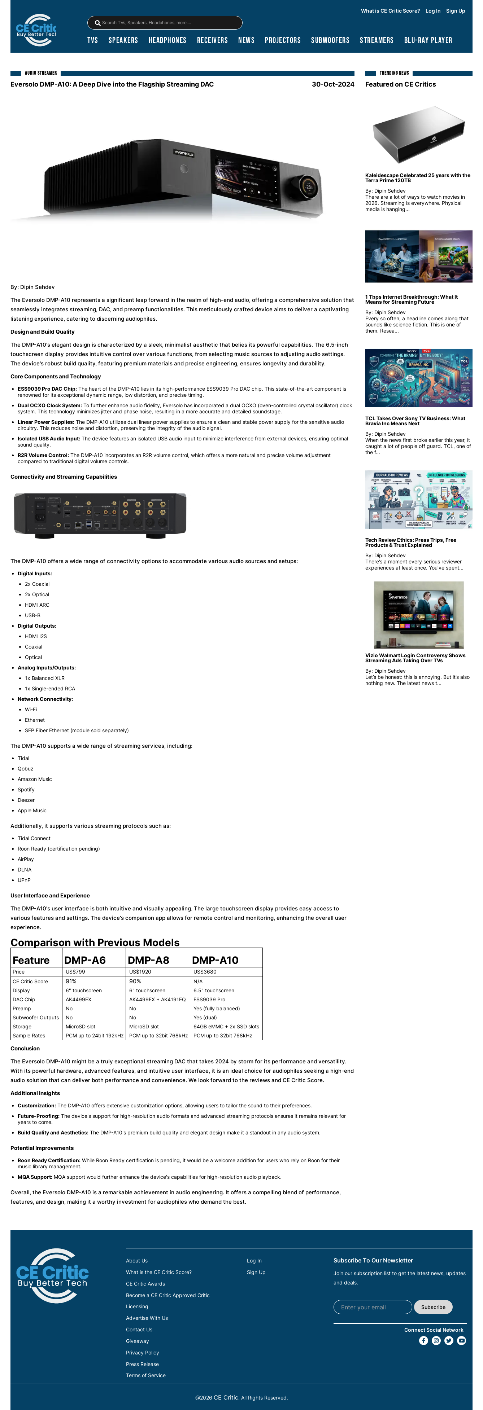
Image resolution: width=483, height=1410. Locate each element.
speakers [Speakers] (124, 42)
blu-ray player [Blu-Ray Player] (428, 42)
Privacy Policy (142, 1351)
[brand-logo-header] (37, 31)
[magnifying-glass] (98, 24)
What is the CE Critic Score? (159, 1273)
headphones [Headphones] (168, 42)
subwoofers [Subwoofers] (330, 42)
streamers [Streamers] (377, 42)
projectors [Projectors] (283, 42)
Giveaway (137, 1340)
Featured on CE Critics (400, 85)
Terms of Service (146, 1373)
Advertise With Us (147, 1318)
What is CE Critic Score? (390, 11)
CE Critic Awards (145, 1284)
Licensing (137, 1306)
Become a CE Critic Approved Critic (168, 1295)
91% (71, 982)
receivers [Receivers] (213, 42)
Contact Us (139, 1329)
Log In (433, 11)
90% (135, 982)
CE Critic (226, 1396)
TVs (93, 42)
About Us (137, 1262)
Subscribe (433, 1308)
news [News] (246, 42)
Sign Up (455, 11)
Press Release (142, 1362)
